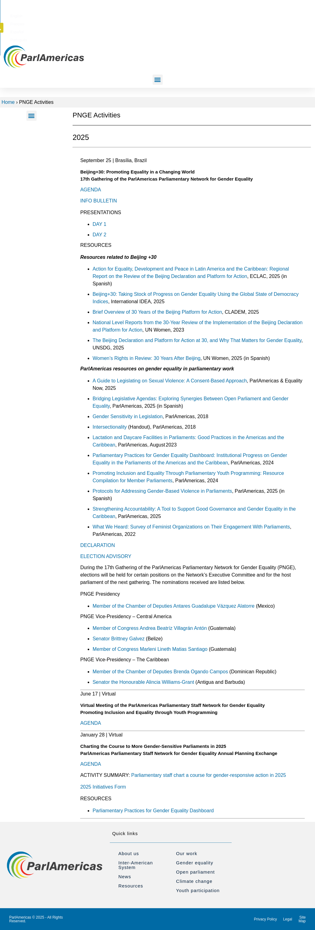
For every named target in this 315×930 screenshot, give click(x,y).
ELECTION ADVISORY (105, 556)
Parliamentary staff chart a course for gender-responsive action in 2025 (208, 775)
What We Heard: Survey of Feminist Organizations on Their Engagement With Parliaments (191, 526)
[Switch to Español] (211, 15)
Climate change (194, 881)
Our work (186, 853)
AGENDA (90, 189)
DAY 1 (99, 224)
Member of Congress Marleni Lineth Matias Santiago (150, 649)
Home (8, 102)
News (124, 876)
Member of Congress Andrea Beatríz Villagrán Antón (150, 628)
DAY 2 (99, 234)
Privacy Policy (265, 919)
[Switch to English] (172, 15)
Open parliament (195, 872)
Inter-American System (135, 865)
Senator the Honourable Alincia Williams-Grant (143, 682)
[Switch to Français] (191, 15)
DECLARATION (97, 545)
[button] (276, 15)
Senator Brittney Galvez (119, 638)
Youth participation (198, 890)
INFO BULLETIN (98, 200)
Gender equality (194, 862)
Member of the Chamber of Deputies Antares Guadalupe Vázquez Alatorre (174, 606)
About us (128, 853)
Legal (287, 919)
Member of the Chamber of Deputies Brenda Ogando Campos (160, 671)
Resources (130, 885)
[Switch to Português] (232, 15)
